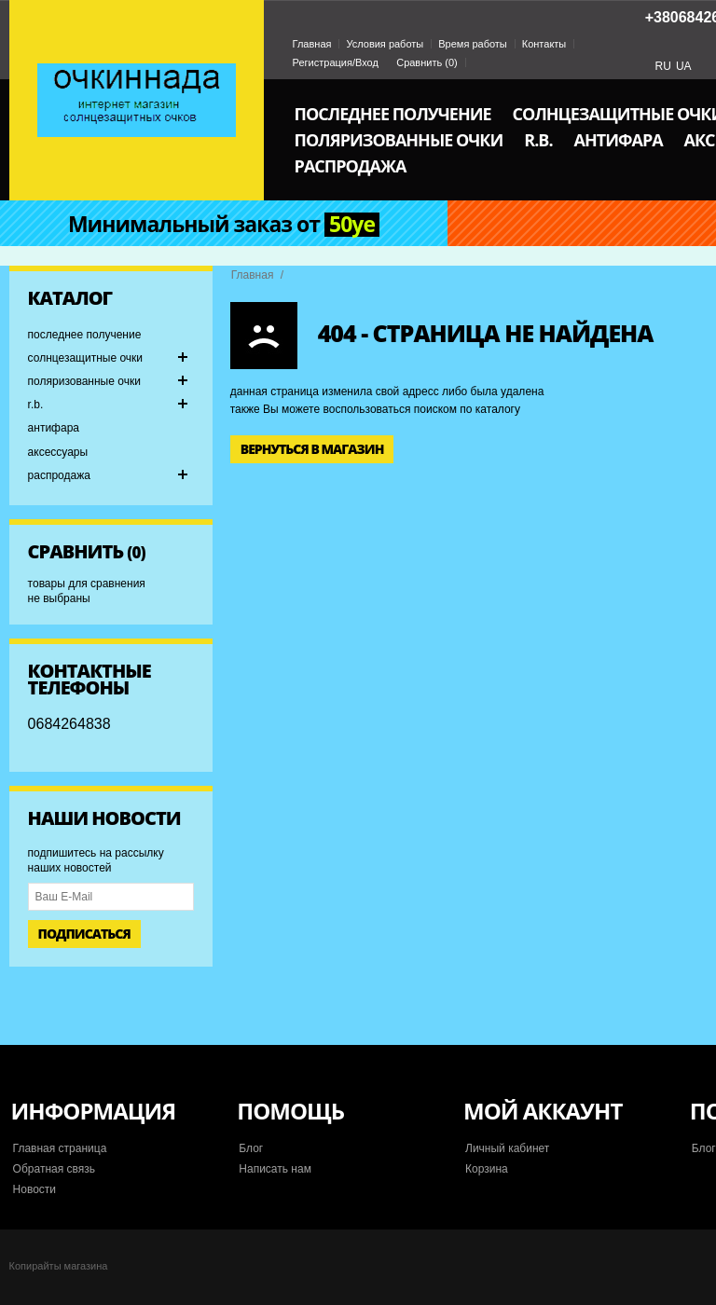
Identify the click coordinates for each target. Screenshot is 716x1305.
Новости (34, 1189)
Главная (312, 43)
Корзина (486, 1168)
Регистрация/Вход (336, 62)
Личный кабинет (507, 1148)
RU (663, 66)
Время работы (472, 43)
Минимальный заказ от (223, 225)
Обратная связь (54, 1168)
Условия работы (384, 43)
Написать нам (275, 1168)
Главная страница (60, 1148)
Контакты (544, 43)
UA (684, 66)
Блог (251, 1148)
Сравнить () (427, 62)
